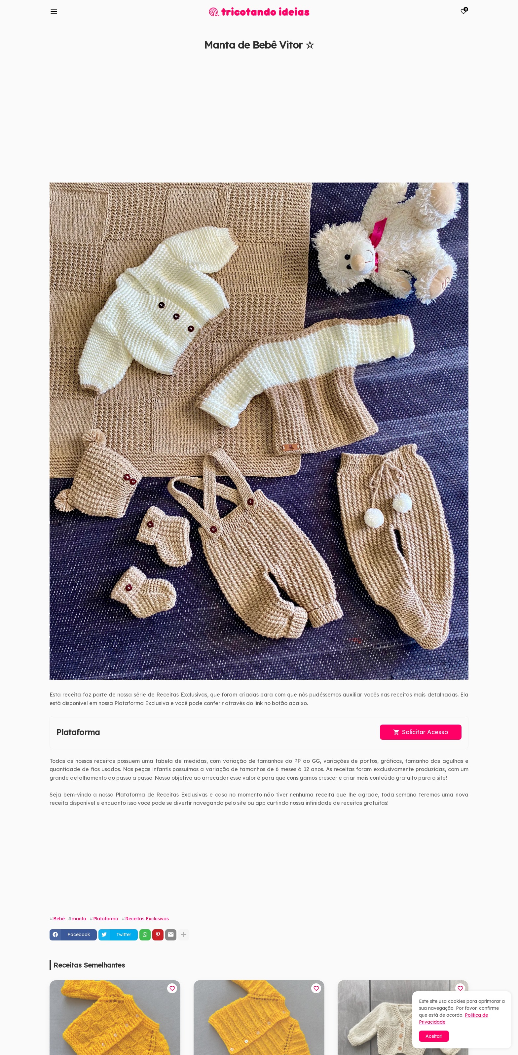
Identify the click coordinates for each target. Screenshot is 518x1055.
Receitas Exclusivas (147, 918)
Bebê (59, 918)
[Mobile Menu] (53, 11)
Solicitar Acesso (425, 732)
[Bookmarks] (463, 11)
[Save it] (464, 60)
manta (79, 918)
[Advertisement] (248, 120)
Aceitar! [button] (434, 1036)
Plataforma (105, 918)
